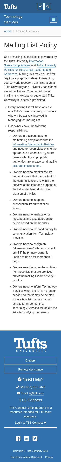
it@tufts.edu (36, 393)
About (7, 31)
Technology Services (13, 19)
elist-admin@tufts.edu (26, 165)
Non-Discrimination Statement (26, 457)
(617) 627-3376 (35, 387)
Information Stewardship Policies (33, 144)
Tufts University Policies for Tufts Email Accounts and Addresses (30, 70)
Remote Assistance (30, 369)
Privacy (49, 457)
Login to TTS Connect (30, 422)
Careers (30, 360)
